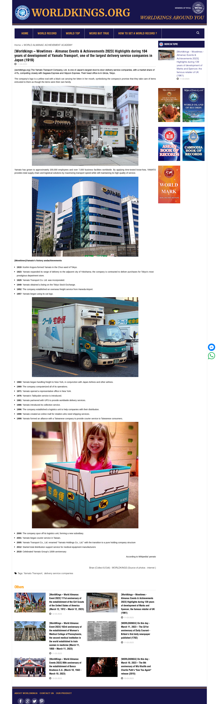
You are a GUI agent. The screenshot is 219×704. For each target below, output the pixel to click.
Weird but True (99, 32)
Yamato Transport (32, 571)
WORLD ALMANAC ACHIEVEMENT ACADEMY (47, 43)
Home (24, 32)
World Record (47, 32)
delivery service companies (57, 571)
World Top (73, 32)
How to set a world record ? (137, 32)
